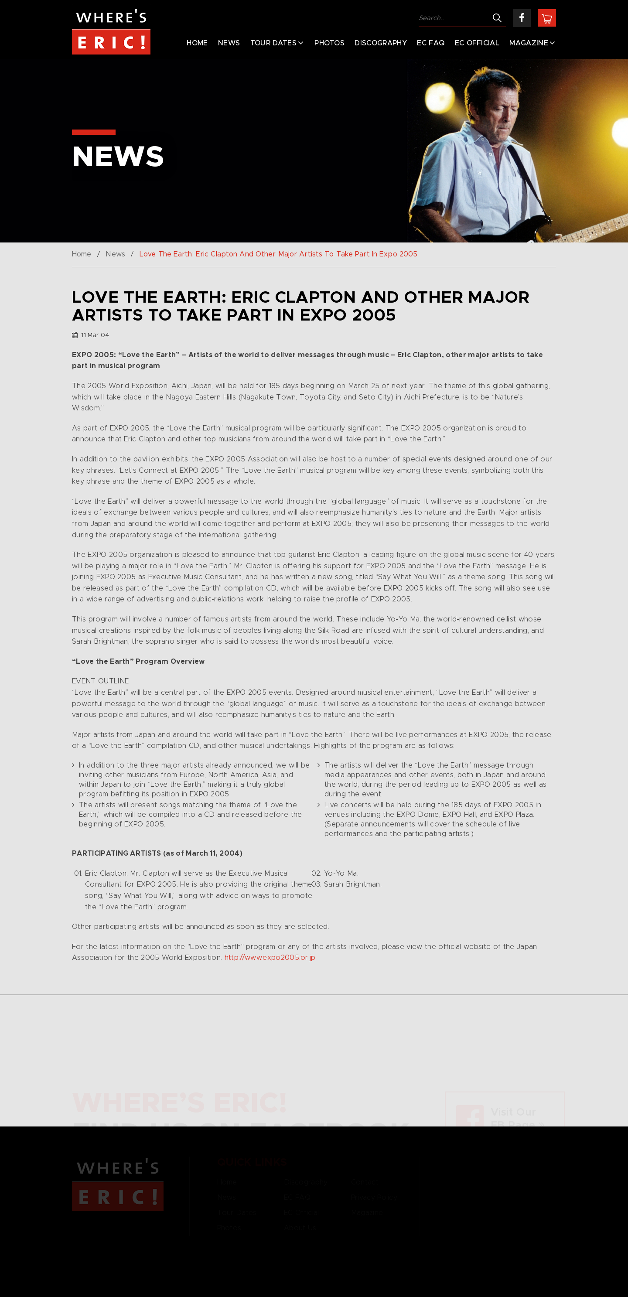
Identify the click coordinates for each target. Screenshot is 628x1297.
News (229, 43)
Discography (381, 43)
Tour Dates (273, 43)
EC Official (477, 43)
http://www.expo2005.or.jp (270, 957)
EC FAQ (430, 43)
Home (197, 43)
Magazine (528, 43)
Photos (329, 43)
